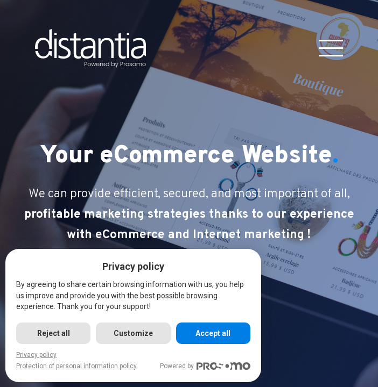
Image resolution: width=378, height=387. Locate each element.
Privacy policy (36, 355)
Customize (133, 333)
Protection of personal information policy (76, 366)
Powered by (205, 366)
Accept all (212, 333)
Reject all (53, 333)
